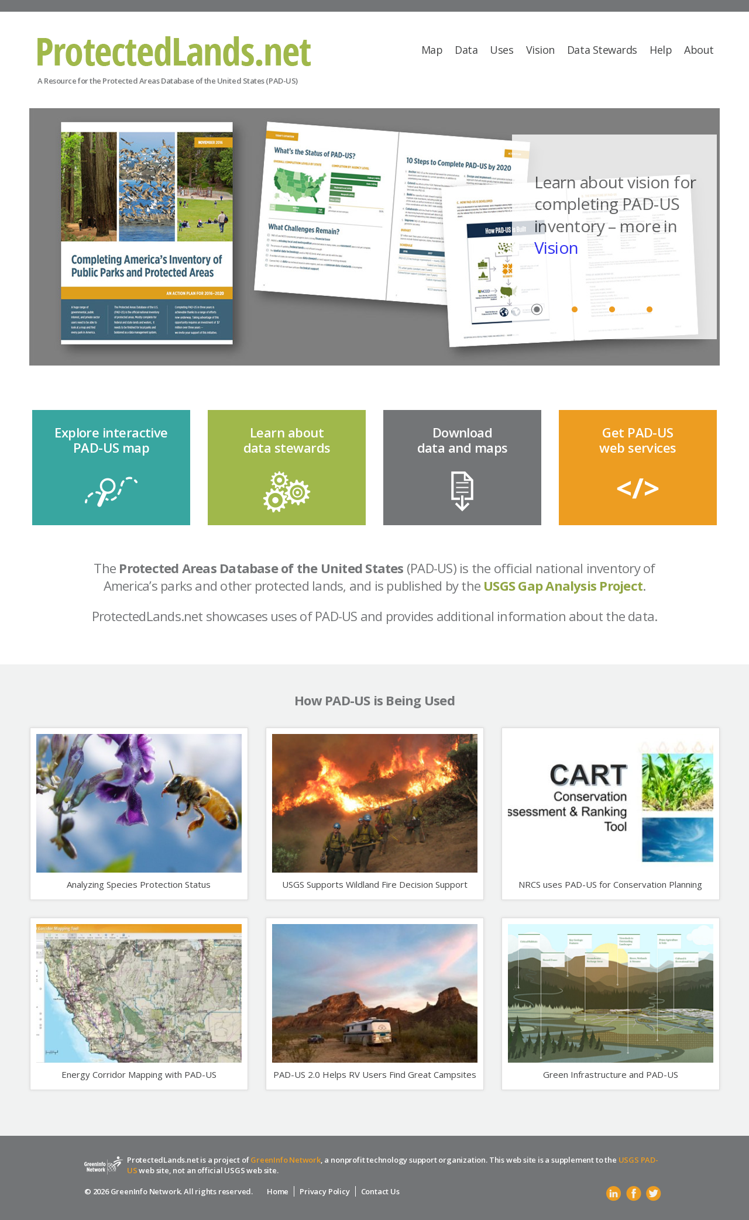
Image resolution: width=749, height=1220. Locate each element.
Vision (540, 50)
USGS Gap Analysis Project (563, 585)
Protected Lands (174, 51)
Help (661, 50)
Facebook (633, 1193)
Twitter (653, 1193)
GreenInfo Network (285, 1159)
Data (466, 50)
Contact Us (380, 1191)
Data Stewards (602, 50)
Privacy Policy (324, 1191)
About (699, 50)
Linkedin (613, 1193)
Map (432, 50)
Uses (501, 50)
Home (277, 1191)
